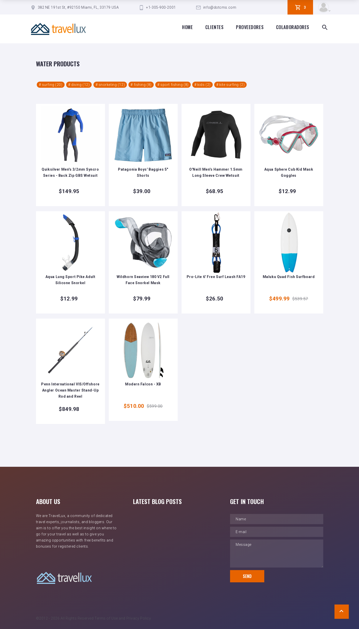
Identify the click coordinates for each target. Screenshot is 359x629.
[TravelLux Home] (58, 29)
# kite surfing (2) (230, 85)
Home (187, 27)
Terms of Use (106, 618)
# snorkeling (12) (110, 85)
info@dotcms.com (219, 7)
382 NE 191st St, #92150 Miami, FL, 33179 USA (78, 7)
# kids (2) (202, 85)
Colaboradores (292, 27)
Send (247, 576)
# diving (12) (79, 85)
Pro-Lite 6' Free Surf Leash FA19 (216, 277)
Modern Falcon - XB (143, 384)
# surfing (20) (51, 85)
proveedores (250, 27)
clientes (214, 27)
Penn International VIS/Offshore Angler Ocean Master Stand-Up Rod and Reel (70, 390)
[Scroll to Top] (341, 612)
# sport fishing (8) (173, 85)
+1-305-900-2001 (161, 7)
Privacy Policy (138, 618)
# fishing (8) (140, 85)
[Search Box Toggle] (325, 27)
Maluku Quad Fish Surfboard (289, 277)
